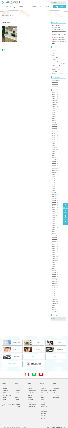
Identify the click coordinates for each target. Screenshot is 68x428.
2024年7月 (54, 131)
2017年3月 (54, 288)
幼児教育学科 (55, 80)
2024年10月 (54, 125)
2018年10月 (54, 255)
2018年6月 (54, 263)
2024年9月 (54, 127)
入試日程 (30, 380)
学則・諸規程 (43, 409)
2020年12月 (54, 211)
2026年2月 (54, 95)
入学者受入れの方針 (32, 385)
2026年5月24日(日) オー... (57, 27)
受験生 (53, 70)
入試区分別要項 (31, 387)
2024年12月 (54, 122)
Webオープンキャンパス (58, 58)
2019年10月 (54, 234)
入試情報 (59, 7)
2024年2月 (54, 141)
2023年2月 (54, 162)
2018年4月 (54, 267)
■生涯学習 (17, 392)
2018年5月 (54, 265)
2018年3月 (54, 269)
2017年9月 (54, 280)
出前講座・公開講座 (56, 68)
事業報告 (4, 392)
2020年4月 (54, 225)
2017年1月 (54, 292)
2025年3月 (54, 116)
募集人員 (30, 382)
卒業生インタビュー (56, 382)
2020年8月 (54, 217)
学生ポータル (43, 382)
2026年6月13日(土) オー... (57, 25)
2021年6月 (54, 200)
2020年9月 (54, 215)
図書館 (42, 392)
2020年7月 (54, 219)
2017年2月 (54, 290)
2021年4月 (54, 204)
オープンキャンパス (32, 404)
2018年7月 (54, 261)
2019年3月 (54, 246)
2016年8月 (54, 301)
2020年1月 (54, 229)
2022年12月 (54, 166)
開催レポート (55, 64)
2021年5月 (54, 202)
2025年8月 (54, 106)
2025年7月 (54, 108)
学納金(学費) (30, 394)
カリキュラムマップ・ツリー (46, 385)
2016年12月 (54, 294)
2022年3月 (54, 183)
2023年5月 (54, 156)
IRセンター (4, 397)
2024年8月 (54, 129)
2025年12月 (54, 99)
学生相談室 (42, 399)
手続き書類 (42, 414)
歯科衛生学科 (55, 82)
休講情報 (42, 380)
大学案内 (8, 6)
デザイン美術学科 (56, 79)
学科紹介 (21, 6)
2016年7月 (54, 303)
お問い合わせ (34, 350)
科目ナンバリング (44, 387)
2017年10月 (54, 278)
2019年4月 (54, 244)
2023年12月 (54, 145)
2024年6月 (54, 133)
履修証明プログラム (57, 53)
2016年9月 (54, 299)
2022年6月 (54, 177)
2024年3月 (54, 139)
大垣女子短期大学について (7, 380)
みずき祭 (55, 60)
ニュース (54, 66)
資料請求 (54, 385)
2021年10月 (54, 192)
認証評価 (4, 387)
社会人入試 (17, 402)
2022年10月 (54, 169)
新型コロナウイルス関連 (57, 72)
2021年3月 (54, 206)
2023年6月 (54, 154)
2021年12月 (54, 189)
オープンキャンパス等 (57, 62)
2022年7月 (54, 175)
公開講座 (17, 394)
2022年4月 (54, 181)
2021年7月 (54, 198)
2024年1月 (54, 143)
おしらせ (54, 49)
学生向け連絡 (43, 411)
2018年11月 (54, 253)
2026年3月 (54, 93)
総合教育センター (5, 394)
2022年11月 (54, 168)
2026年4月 (54, 91)
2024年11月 (54, 124)
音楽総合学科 (55, 84)
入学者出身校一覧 (31, 402)
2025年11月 (54, 101)
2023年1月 (54, 164)
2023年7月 (54, 152)
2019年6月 (54, 240)
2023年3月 (54, 160)
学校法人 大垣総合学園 (12, 357)
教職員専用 (30, 424)
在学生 (54, 51)
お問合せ (54, 55)
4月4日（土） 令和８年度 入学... (59, 39)
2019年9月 (54, 236)
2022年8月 (54, 173)
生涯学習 (47, 6)
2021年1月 (54, 209)
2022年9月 (54, 171)
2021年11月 (54, 190)
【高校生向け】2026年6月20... (58, 37)
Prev (4, 49)
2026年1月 (54, 97)
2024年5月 (54, 135)
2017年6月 (54, 284)
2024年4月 (54, 137)
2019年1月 (54, 250)
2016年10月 (54, 297)
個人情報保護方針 (56, 392)
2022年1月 (54, 187)
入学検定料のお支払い (32, 399)
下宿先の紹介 (43, 404)
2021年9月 (54, 194)
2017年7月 (54, 282)
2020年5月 (54, 223)
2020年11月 (54, 213)
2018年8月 (54, 259)
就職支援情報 (43, 397)
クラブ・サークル (44, 402)
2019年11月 (54, 232)
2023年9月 (54, 148)
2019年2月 (54, 248)
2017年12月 (54, 274)
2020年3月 (54, 227)
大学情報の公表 (5, 385)
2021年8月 (54, 196)
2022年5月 (54, 179)
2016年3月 (54, 305)
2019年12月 (54, 230)
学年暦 (42, 394)
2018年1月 (54, 273)
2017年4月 (54, 286)
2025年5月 (54, 112)
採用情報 (55, 350)
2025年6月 (54, 110)
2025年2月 (54, 118)
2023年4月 (54, 158)
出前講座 (17, 397)
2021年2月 (54, 208)
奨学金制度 (30, 397)
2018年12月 (54, 251)
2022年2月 (54, 185)
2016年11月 (54, 295)
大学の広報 (4, 382)
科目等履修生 (17, 399)
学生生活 (34, 6)
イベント (54, 56)
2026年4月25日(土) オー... (57, 28)
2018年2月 (54, 271)
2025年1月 (54, 120)
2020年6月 (54, 221)
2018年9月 (54, 257)
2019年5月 (54, 242)
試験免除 (30, 392)
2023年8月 (54, 150)
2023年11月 (54, 146)
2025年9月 (54, 104)
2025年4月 (54, 114)
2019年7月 (54, 238)
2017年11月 (54, 276)
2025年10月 (54, 103)
